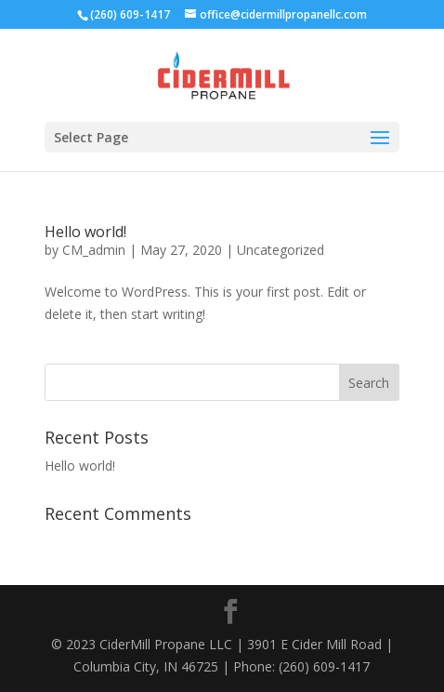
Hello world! (85, 231)
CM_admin (93, 250)
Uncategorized (280, 250)
